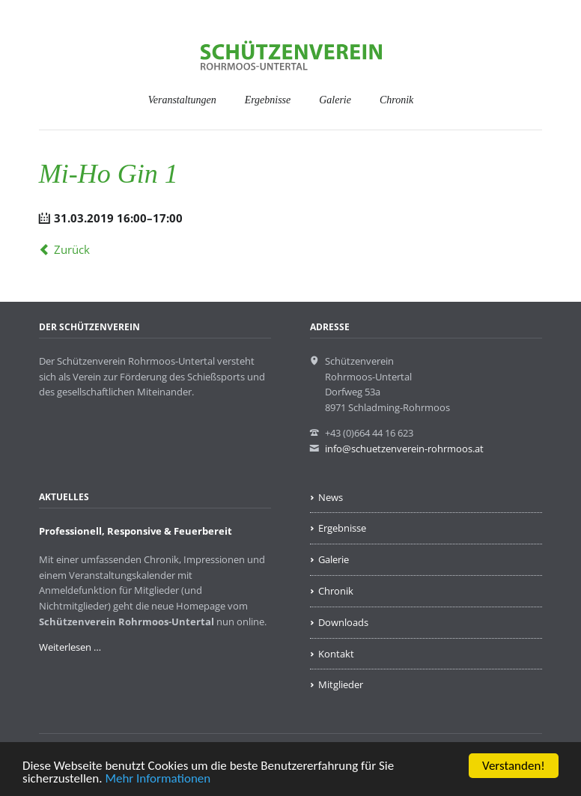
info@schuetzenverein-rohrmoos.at (404, 448)
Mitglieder (340, 684)
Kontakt (336, 653)
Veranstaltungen (182, 100)
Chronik (396, 100)
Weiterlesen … (70, 647)
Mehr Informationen (157, 779)
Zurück (72, 249)
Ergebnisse (268, 100)
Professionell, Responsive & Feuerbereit (135, 531)
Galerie (335, 100)
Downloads (343, 622)
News (330, 497)
